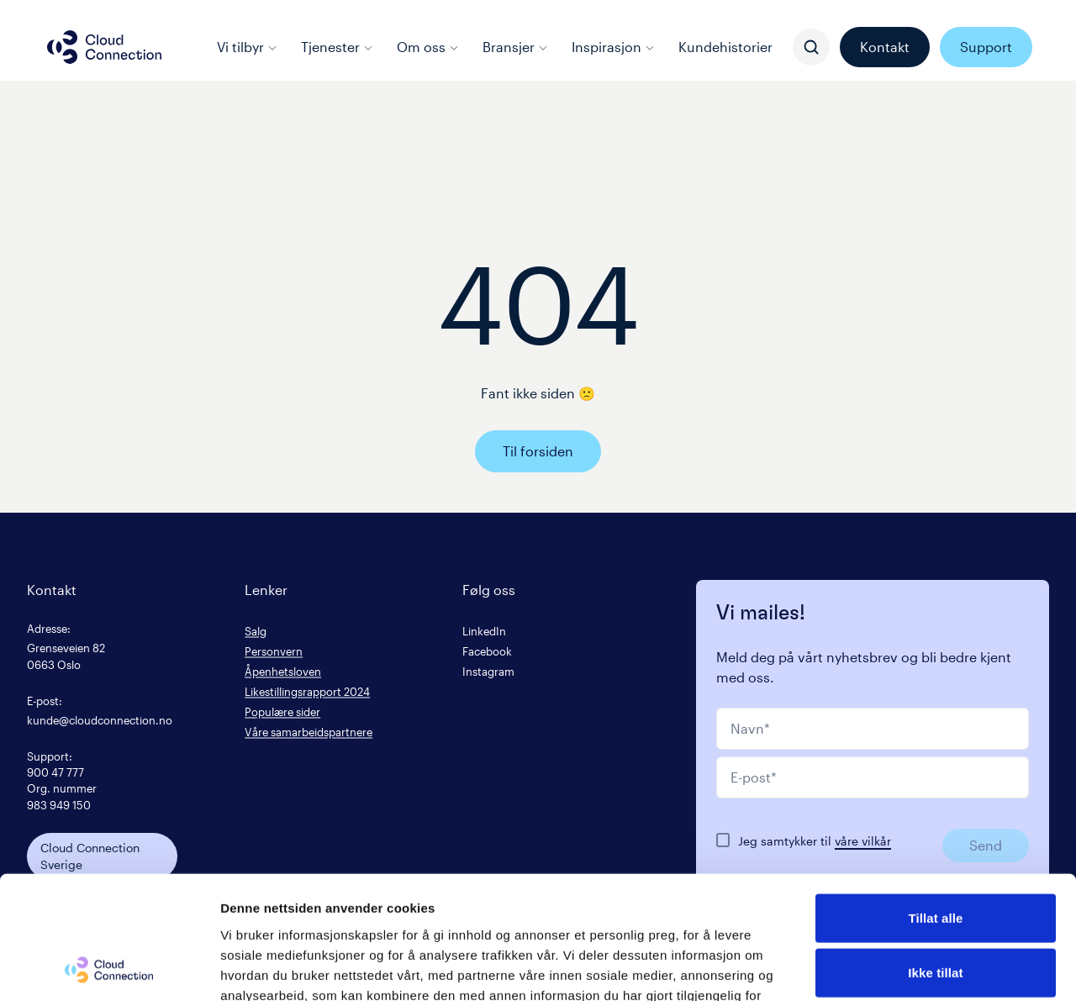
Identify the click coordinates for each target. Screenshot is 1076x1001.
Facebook (487, 651)
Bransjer (515, 47)
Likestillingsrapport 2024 (307, 691)
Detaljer (895, 968)
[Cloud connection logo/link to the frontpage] (104, 47)
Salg (255, 630)
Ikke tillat (935, 858)
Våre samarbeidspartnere (308, 731)
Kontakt (885, 47)
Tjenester (337, 47)
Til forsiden (538, 451)
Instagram (488, 671)
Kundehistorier (725, 47)
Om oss (428, 47)
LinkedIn (484, 630)
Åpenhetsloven (283, 671)
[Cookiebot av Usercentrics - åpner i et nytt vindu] (108, 968)
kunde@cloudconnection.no (99, 720)
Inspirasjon (613, 47)
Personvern (274, 651)
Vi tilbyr (247, 47)
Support (986, 47)
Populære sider (282, 711)
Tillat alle (935, 802)
